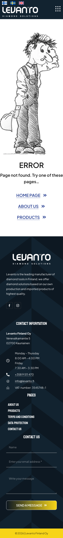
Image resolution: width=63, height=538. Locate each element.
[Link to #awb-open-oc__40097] (57, 8)
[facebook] (9, 305)
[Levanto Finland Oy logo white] (20, 7)
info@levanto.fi (24, 381)
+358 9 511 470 (24, 374)
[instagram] (17, 305)
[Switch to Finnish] (4, 3)
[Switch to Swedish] (12, 3)
